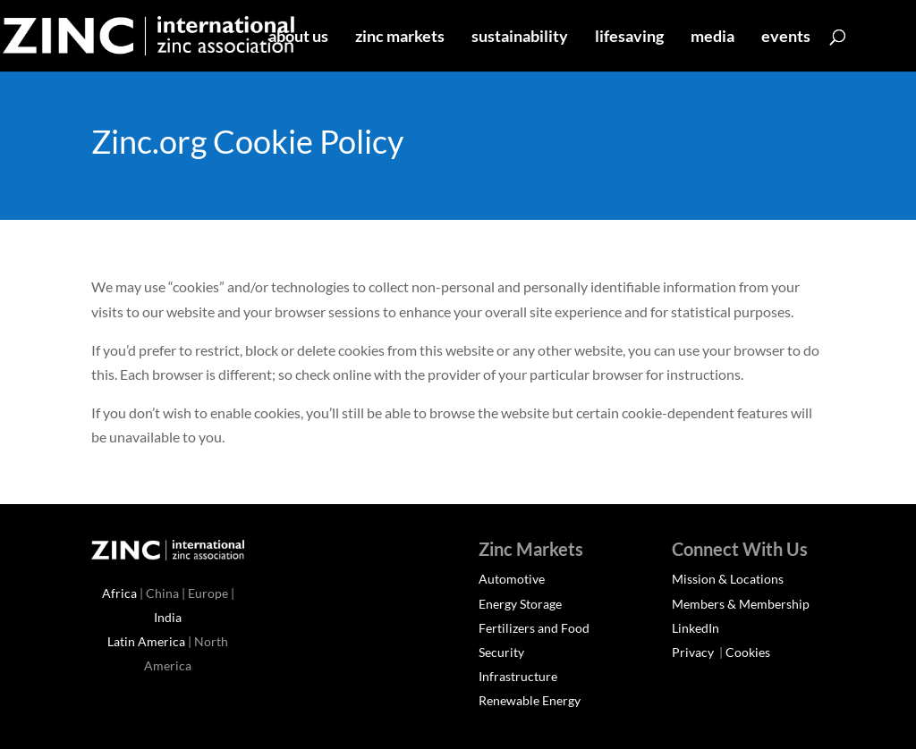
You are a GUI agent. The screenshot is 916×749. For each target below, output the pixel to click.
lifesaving (629, 37)
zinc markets (400, 37)
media (712, 37)
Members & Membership (741, 603)
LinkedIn (695, 627)
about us (298, 37)
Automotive (512, 578)
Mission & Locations (728, 578)
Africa (119, 593)
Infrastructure (518, 676)
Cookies (747, 652)
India (168, 617)
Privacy (694, 652)
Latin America (146, 641)
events (785, 37)
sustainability (519, 37)
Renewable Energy (530, 700)
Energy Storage (520, 603)
